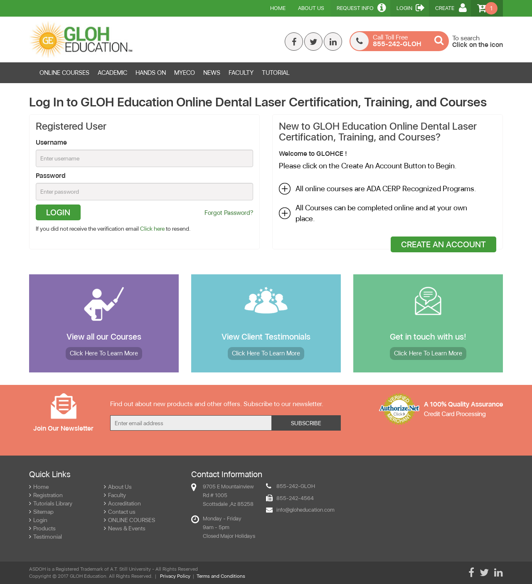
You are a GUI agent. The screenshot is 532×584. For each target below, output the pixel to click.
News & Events (124, 528)
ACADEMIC (112, 72)
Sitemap (41, 511)
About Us (311, 8)
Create (451, 7)
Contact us (119, 511)
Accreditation (122, 503)
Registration (46, 495)
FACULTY (241, 72)
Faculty (115, 495)
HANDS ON (150, 72)
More (104, 353)
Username (51, 142)
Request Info (361, 7)
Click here (152, 228)
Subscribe (306, 423)
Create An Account (443, 244)
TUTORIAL (276, 72)
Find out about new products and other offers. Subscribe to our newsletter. (216, 404)
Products (42, 528)
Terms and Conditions (221, 576)
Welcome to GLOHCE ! (313, 154)
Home (278, 8)
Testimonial (45, 536)
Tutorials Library (50, 503)
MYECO (184, 72)
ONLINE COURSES (64, 72)
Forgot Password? (228, 213)
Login (411, 7)
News (211, 72)
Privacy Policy (175, 576)
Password (51, 176)
